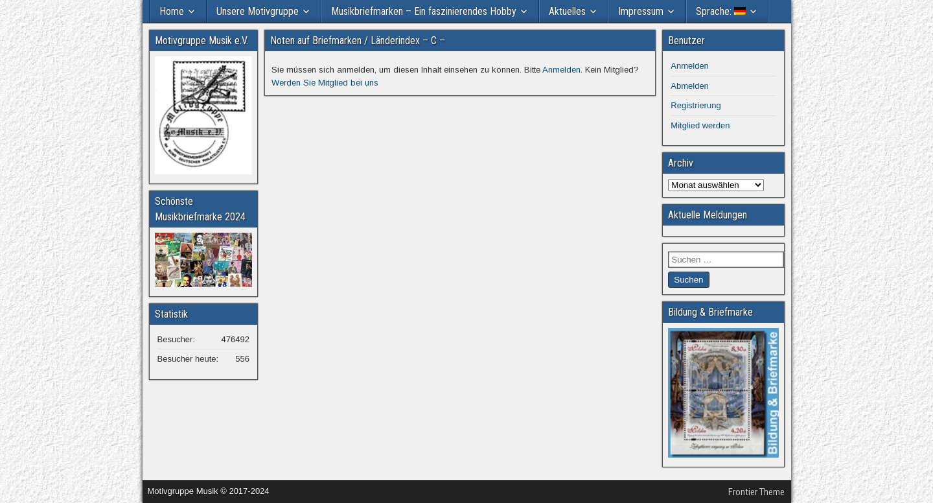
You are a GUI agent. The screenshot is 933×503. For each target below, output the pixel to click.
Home (171, 11)
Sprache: (721, 11)
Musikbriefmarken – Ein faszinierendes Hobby (423, 11)
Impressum (640, 11)
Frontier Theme (756, 492)
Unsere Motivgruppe (257, 11)
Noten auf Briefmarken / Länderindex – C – (357, 40)
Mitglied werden (700, 125)
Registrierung (695, 105)
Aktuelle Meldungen (707, 215)
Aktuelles (567, 11)
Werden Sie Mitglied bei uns (324, 83)
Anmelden (561, 70)
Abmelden (690, 86)
